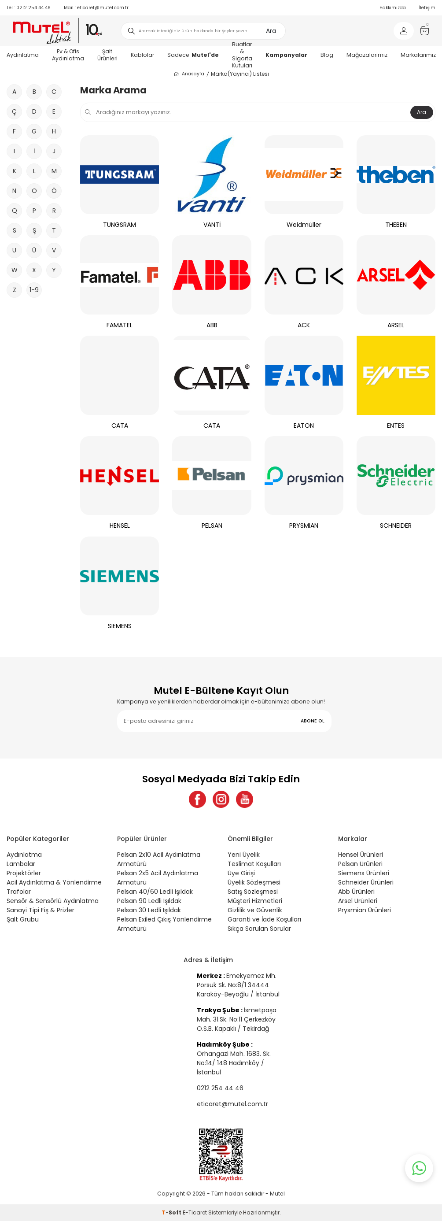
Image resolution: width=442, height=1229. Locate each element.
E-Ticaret (195, 1213)
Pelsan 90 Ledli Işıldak (149, 901)
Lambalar (21, 864)
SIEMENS (120, 626)
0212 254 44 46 (29, 7)
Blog (326, 55)
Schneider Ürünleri (366, 882)
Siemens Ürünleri (363, 873)
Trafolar (19, 892)
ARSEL (395, 325)
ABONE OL (312, 721)
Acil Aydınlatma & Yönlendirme (54, 882)
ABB (211, 325)
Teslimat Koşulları (254, 864)
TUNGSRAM (119, 225)
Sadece (193, 55)
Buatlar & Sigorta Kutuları (242, 55)
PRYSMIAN (303, 526)
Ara (271, 30)
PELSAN (212, 526)
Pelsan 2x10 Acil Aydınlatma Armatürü (158, 860)
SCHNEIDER (396, 526)
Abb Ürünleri (356, 892)
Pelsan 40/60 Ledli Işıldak (155, 892)
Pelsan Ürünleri (360, 864)
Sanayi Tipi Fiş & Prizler (40, 910)
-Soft (172, 1213)
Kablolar (142, 55)
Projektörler (24, 873)
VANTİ (212, 225)
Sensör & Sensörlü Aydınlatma (53, 901)
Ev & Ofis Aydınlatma (68, 55)
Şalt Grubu (23, 919)
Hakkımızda (392, 7)
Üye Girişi (241, 873)
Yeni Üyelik (244, 855)
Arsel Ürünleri (357, 901)
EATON (304, 426)
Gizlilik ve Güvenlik (255, 910)
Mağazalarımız (366, 55)
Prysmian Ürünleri (364, 910)
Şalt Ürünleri (107, 55)
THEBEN (396, 225)
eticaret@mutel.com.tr (96, 7)
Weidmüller (304, 225)
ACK (304, 325)
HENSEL (120, 526)
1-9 (34, 289)
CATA (119, 426)
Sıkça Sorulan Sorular (259, 929)
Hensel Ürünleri (360, 855)
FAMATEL (120, 325)
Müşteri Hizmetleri (255, 901)
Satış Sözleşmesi (253, 892)
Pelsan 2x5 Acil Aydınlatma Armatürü (157, 878)
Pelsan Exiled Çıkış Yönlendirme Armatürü (164, 924)
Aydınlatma (24, 855)
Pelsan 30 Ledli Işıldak (149, 910)
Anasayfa (188, 74)
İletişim (427, 7)
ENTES (396, 426)
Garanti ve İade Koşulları (264, 919)
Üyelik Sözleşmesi (254, 882)
